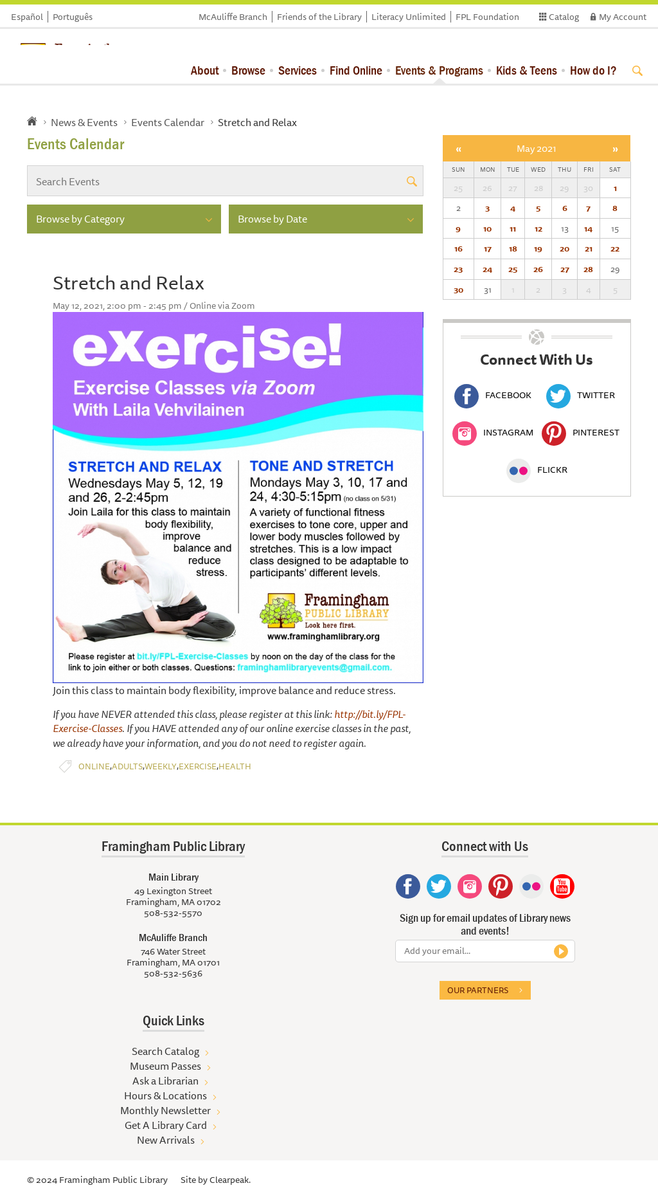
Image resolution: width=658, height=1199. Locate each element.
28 (588, 268)
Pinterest (580, 432)
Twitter (580, 395)
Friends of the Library (319, 17)
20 (564, 248)
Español (27, 17)
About (204, 70)
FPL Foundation (487, 17)
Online (94, 766)
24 (487, 268)
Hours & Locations (165, 1095)
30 (458, 289)
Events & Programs (439, 70)
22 (614, 248)
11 (513, 228)
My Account (622, 17)
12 (538, 228)
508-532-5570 (173, 913)
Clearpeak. (230, 1180)
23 (458, 268)
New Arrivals (166, 1140)
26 (538, 268)
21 (588, 248)
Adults (127, 766)
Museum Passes (165, 1066)
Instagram (492, 432)
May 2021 (536, 148)
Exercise (198, 766)
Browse (248, 70)
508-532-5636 (173, 973)
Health (234, 766)
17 (488, 248)
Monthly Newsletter (165, 1110)
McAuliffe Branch (233, 17)
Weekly (161, 766)
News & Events (84, 122)
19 (538, 248)
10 (487, 228)
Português (73, 17)
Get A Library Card (166, 1125)
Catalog (564, 17)
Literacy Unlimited (408, 17)
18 (513, 248)
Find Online (356, 70)
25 (512, 268)
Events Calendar (167, 122)
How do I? (593, 70)
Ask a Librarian (165, 1080)
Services (297, 70)
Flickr (536, 469)
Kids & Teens (526, 70)
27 (564, 268)
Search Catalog (165, 1051)
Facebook (492, 395)
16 (458, 248)
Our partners (477, 990)
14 (588, 228)
